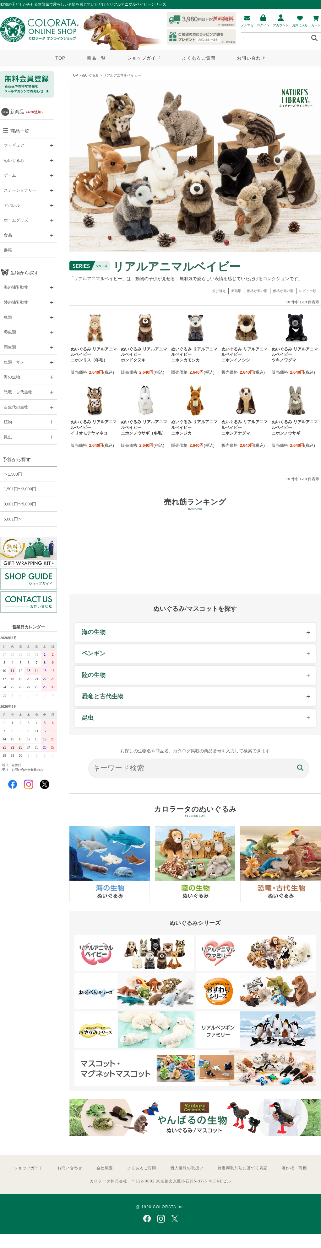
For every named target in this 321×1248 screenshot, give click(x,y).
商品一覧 (96, 58)
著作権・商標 (294, 1168)
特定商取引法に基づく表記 (243, 1168)
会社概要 (104, 1168)
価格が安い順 (257, 291)
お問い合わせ (251, 58)
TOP (60, 58)
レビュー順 (307, 291)
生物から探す (24, 272)
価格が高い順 (283, 291)
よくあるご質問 (198, 58)
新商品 (27, 111)
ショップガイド (144, 58)
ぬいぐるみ (90, 75)
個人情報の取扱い (187, 1168)
